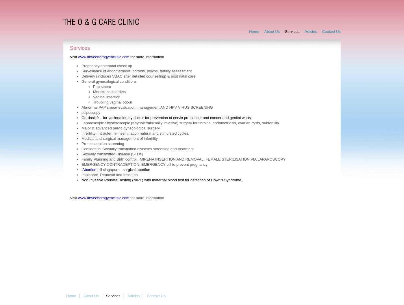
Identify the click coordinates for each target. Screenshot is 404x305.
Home (254, 31)
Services (292, 31)
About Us (272, 31)
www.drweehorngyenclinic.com (103, 57)
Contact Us (331, 31)
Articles (311, 31)
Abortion (89, 169)
